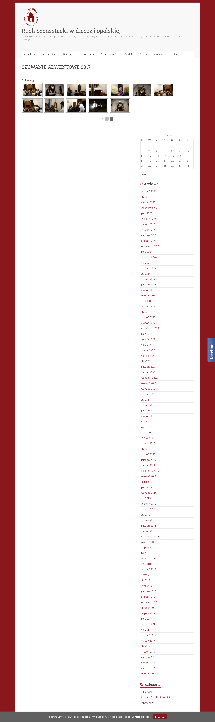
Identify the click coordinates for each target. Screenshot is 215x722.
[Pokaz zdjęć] (28, 80)
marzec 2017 (147, 640)
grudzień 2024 (148, 235)
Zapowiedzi (146, 702)
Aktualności (30, 54)
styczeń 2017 (147, 651)
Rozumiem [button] (160, 717)
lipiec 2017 (146, 618)
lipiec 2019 (146, 487)
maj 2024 (145, 262)
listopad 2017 (147, 596)
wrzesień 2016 (148, 673)
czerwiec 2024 (148, 257)
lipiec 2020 (146, 427)
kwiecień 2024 (148, 268)
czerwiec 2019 (148, 492)
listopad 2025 (147, 202)
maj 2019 (145, 498)
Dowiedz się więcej (141, 716)
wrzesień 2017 (148, 607)
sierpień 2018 (147, 547)
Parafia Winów (161, 54)
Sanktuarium (70, 54)
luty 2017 (145, 646)
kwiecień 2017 (148, 635)
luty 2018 (145, 580)
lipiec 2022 (146, 333)
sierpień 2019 (147, 481)
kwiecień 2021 (148, 394)
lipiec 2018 (146, 553)
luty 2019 (145, 514)
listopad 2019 (147, 465)
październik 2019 (149, 470)
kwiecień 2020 (148, 438)
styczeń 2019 (147, 520)
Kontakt (178, 54)
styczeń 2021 (147, 405)
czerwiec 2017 (148, 624)
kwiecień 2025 (148, 218)
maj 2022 (145, 344)
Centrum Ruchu (50, 54)
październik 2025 (149, 207)
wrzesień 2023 (148, 295)
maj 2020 (145, 432)
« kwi (143, 174)
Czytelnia (130, 54)
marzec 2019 (147, 509)
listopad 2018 (147, 531)
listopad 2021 (147, 372)
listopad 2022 (147, 322)
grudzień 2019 (148, 459)
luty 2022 (145, 361)
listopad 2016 (147, 662)
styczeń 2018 (147, 585)
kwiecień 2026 (148, 191)
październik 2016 (149, 668)
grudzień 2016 (148, 657)
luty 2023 (145, 312)
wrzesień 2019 (148, 476)
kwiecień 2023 (148, 306)
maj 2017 (145, 629)
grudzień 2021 (148, 366)
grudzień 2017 (148, 591)
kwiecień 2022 (148, 350)
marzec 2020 (147, 443)
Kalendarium (88, 54)
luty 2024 (145, 273)
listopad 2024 (147, 240)
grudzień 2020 (148, 410)
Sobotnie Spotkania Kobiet (155, 697)
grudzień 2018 (148, 525)
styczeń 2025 (147, 229)
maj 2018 (145, 564)
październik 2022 (149, 328)
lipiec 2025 (146, 213)
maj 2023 (145, 301)
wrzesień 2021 (148, 383)
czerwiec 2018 (148, 558)
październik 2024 (149, 246)
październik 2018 (149, 536)
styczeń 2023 (147, 317)
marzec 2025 (147, 224)
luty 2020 (145, 448)
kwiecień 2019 (148, 503)
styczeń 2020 (147, 454)
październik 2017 (149, 602)
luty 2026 (145, 196)
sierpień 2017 (147, 613)
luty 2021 (145, 399)
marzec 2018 (147, 574)
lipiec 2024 (146, 251)
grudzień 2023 (148, 284)
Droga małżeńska (110, 54)
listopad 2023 (147, 290)
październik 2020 (149, 421)
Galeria (144, 54)
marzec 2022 (147, 355)
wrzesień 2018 (148, 542)
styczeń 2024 (147, 279)
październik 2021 (149, 377)
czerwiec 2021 (148, 388)
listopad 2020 (147, 416)
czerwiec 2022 (148, 339)
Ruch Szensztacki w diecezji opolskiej (70, 30)
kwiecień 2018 (148, 569)
